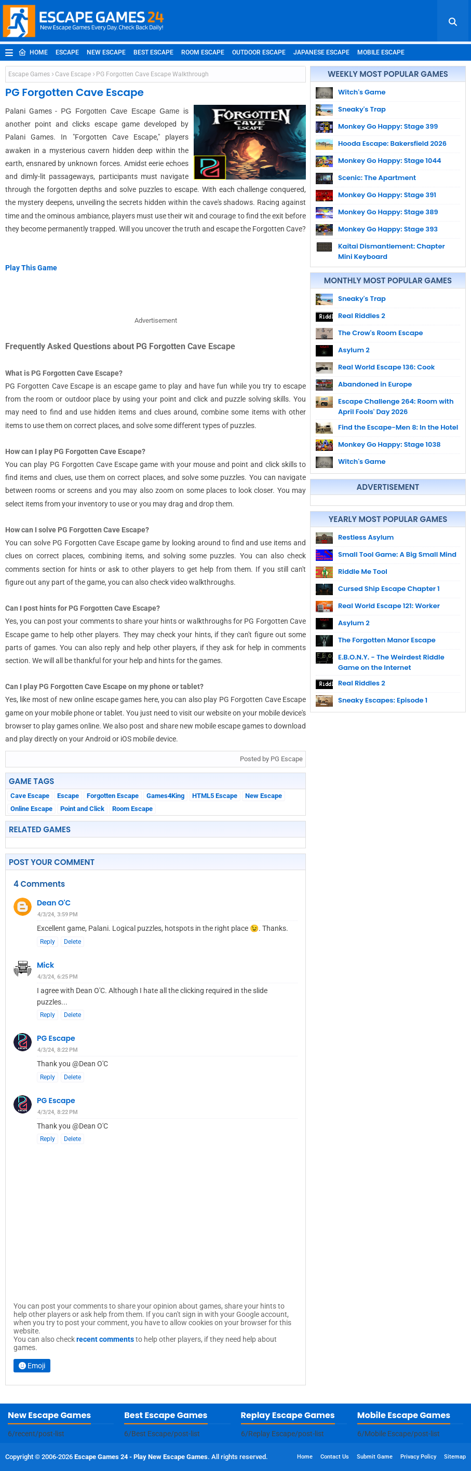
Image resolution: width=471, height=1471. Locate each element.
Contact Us (334, 1456)
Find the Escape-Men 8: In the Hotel (398, 427)
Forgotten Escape (113, 796)
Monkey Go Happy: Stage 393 (388, 229)
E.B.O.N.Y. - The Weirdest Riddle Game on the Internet (391, 662)
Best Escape (153, 52)
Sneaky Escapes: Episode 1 (382, 700)
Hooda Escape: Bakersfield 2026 (392, 143)
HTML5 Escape (214, 796)
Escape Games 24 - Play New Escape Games (141, 1457)
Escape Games (29, 74)
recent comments (105, 1339)
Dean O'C (54, 903)
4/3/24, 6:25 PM (57, 976)
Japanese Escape (321, 52)
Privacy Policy (418, 1456)
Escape (67, 52)
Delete (72, 941)
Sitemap (455, 1456)
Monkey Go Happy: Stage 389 (388, 212)
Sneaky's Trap (362, 109)
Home (33, 52)
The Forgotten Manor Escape (387, 640)
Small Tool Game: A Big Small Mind (397, 554)
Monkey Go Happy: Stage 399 (388, 126)
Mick (45, 965)
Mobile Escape (381, 52)
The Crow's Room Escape (380, 333)
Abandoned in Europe (375, 384)
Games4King (165, 796)
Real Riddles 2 (361, 316)
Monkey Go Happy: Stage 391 (387, 195)
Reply (47, 941)
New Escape (106, 52)
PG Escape (56, 1038)
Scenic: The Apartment (377, 178)
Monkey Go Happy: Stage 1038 (389, 444)
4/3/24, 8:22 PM (57, 1050)
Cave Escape (73, 74)
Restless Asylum (366, 537)
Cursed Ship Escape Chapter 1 (389, 589)
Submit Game (375, 1456)
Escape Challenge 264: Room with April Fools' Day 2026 (395, 406)
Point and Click (82, 809)
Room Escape (202, 52)
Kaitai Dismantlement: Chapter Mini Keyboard (391, 251)
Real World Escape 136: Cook (386, 367)
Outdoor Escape (259, 52)
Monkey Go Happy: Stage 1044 (389, 161)
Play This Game (31, 268)
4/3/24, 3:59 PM (57, 914)
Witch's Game (362, 92)
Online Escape (31, 809)
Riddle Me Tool (362, 571)
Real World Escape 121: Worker (389, 606)
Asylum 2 (354, 350)
